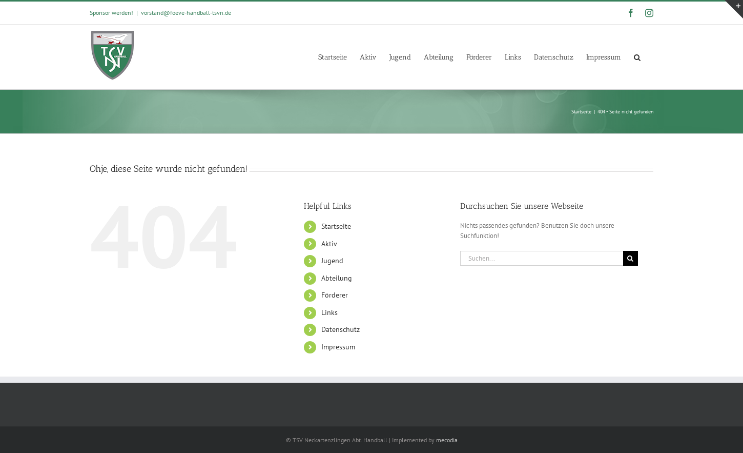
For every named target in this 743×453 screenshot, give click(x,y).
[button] (637, 57)
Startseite (336, 226)
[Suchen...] (541, 258)
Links (329, 312)
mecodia (447, 440)
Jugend (332, 260)
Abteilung (336, 278)
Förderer (334, 295)
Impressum (338, 346)
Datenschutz (340, 329)
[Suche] (630, 258)
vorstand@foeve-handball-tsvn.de (186, 12)
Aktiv (329, 243)
